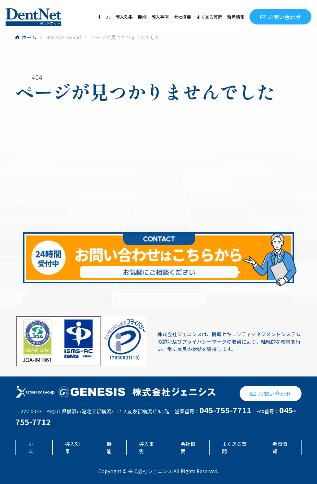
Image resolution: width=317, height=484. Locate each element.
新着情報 (236, 17)
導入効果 (124, 17)
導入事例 (160, 17)
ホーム (103, 17)
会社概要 (182, 17)
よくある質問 (209, 17)
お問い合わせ (280, 17)
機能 (142, 17)
